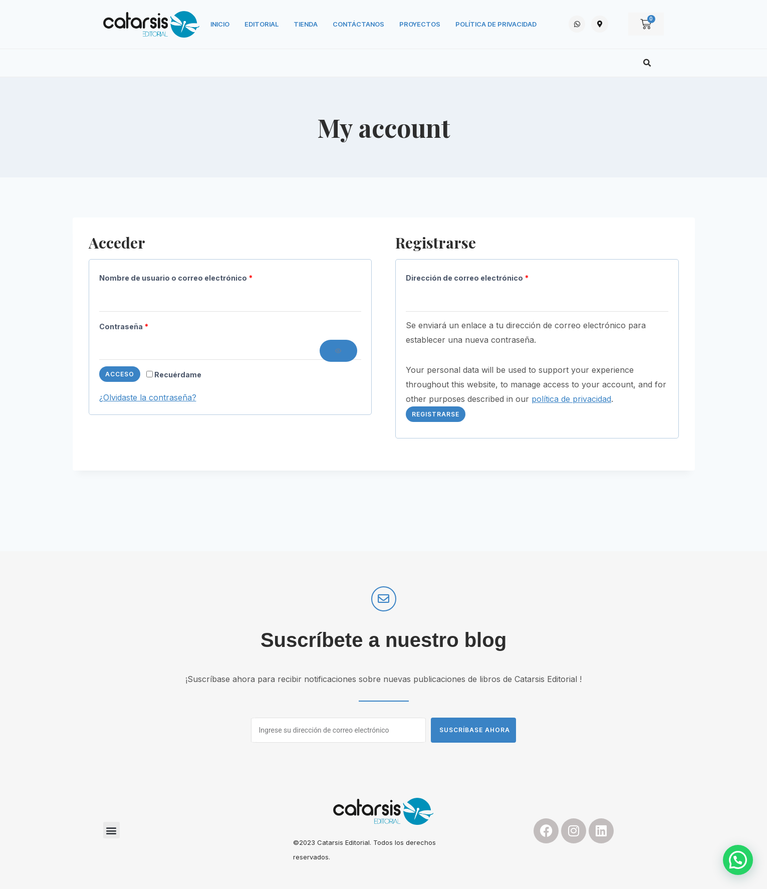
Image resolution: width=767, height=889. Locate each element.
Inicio (219, 24)
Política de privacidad (496, 24)
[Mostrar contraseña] (338, 351)
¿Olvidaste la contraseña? (147, 397)
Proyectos (419, 24)
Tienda (306, 24)
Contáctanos (358, 24)
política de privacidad (571, 399)
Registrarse (435, 414)
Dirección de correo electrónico (470, 276)
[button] (647, 63)
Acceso (119, 374)
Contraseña (126, 324)
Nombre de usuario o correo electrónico (178, 276)
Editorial (261, 24)
